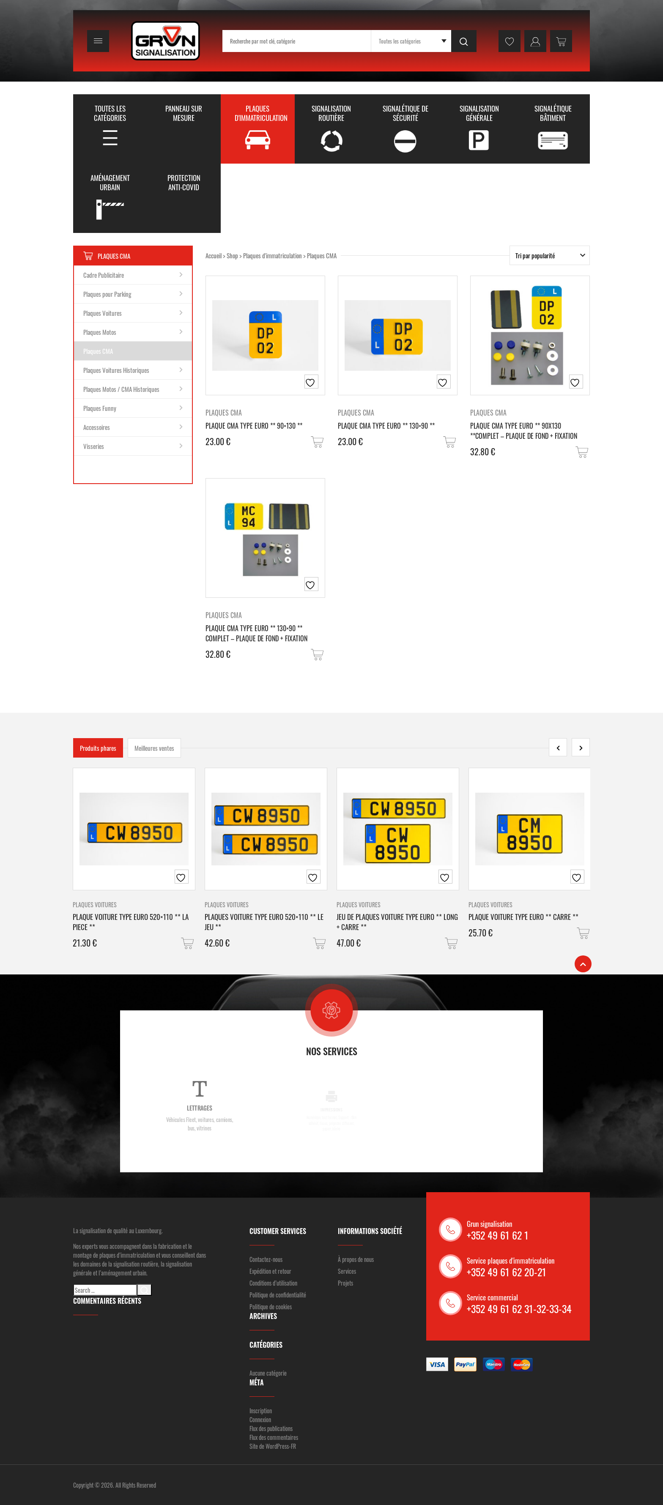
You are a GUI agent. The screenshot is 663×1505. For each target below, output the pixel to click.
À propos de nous (356, 1259)
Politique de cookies (270, 1306)
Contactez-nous (265, 1259)
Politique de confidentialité (277, 1294)
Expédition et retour (270, 1271)
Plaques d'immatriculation (272, 255)
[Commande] (550, 255)
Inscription (260, 1410)
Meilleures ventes (154, 747)
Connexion (260, 1419)
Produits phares (98, 747)
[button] (318, 442)
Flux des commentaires (273, 1437)
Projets (345, 1282)
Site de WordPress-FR (272, 1446)
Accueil (213, 255)
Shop (232, 255)
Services (347, 1271)
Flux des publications (271, 1428)
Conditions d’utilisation (273, 1282)
